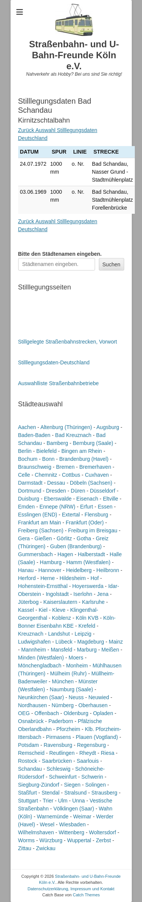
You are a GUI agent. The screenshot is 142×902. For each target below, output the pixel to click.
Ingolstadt (57, 594)
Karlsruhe (93, 602)
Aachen (27, 427)
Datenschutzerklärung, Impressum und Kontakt (71, 888)
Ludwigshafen (34, 642)
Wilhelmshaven (36, 832)
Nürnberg (62, 705)
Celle (24, 475)
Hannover (49, 570)
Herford (27, 578)
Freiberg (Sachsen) (41, 530)
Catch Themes (86, 895)
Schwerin (92, 777)
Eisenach (87, 499)
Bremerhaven (95, 467)
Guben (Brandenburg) (75, 546)
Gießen (43, 538)
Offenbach (46, 713)
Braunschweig (34, 467)
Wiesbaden (72, 824)
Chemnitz (46, 475)
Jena (102, 594)
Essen (105, 507)
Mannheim (33, 650)
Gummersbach (35, 554)
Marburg (87, 650)
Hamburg (51, 562)
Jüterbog (28, 602)
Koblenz (61, 618)
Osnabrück (31, 721)
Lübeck (63, 642)
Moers (76, 658)
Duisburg (28, 499)
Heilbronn (108, 570)
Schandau (30, 769)
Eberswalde (58, 499)
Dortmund (29, 491)
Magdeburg (90, 642)
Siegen (72, 785)
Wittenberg (71, 832)
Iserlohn (82, 594)
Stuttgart (28, 801)
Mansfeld (61, 650)
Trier (48, 801)
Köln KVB (87, 618)
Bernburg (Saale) (93, 443)
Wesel (47, 824)
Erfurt (86, 507)
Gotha (83, 538)
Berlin (25, 451)
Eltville (110, 499)
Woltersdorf (102, 832)
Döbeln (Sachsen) (91, 483)
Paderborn (60, 721)
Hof (95, 578)
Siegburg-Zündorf (38, 785)
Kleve (59, 610)
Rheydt (87, 753)
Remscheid (31, 753)
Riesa (107, 753)
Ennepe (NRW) (57, 507)
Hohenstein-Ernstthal (43, 586)
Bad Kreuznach (73, 435)
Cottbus (71, 475)
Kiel (43, 610)
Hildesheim (72, 578)
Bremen (65, 467)
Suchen (111, 264)
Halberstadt (91, 554)
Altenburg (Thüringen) (66, 427)
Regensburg (91, 745)
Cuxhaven (97, 475)
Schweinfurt (62, 777)
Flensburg (96, 515)
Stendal (50, 793)
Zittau (24, 848)
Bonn (48, 459)
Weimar (82, 816)
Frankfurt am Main (39, 522)
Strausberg (104, 793)
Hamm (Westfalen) (88, 562)
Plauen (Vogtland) (97, 737)
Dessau (56, 483)
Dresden (56, 491)
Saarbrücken (57, 761)
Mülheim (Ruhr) (68, 673)
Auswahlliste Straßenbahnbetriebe (58, 383)
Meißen (110, 650)
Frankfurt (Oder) (85, 522)
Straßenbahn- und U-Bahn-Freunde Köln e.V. (74, 55)
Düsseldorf (102, 491)
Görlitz (64, 538)
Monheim (77, 666)
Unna (78, 801)
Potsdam (28, 745)
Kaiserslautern (60, 602)
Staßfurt (27, 793)
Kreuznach (31, 634)
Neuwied (98, 697)
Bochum (27, 459)
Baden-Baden (34, 435)
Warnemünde (53, 816)
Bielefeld (46, 451)
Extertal (71, 515)
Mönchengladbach (39, 666)
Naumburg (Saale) (71, 689)
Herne (48, 578)
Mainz (116, 642)
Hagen (65, 554)
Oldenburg (76, 713)
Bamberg (57, 443)
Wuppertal (79, 840)
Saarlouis (87, 761)
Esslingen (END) (37, 515)
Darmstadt (30, 483)
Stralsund (75, 793)
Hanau (26, 570)
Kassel (26, 610)
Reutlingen (62, 753)
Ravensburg (58, 745)
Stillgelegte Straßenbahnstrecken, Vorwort (67, 342)
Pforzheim (68, 729)
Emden (26, 507)
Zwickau (45, 848)
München (63, 681)
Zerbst (103, 840)
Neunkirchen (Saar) (41, 697)
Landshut (59, 634)
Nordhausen (32, 705)
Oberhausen (93, 705)
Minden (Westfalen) (41, 658)
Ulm (62, 801)
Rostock (27, 761)
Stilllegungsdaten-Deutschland (54, 362)
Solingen (95, 785)
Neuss (76, 697)
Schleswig (58, 769)
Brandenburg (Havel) (83, 459)
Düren (78, 491)
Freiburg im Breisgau (92, 530)
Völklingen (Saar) (73, 809)
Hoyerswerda (87, 586)
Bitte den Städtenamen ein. (60, 254)
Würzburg (50, 840)
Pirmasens (58, 737)
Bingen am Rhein (81, 451)
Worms (26, 840)
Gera (24, 538)
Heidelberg (79, 570)
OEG (24, 713)
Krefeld (86, 626)
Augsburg (108, 427)
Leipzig (83, 634)
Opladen (103, 713)
